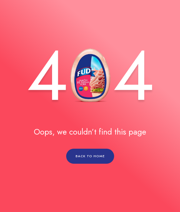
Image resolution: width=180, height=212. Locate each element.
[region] (90, 106)
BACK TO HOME (90, 156)
